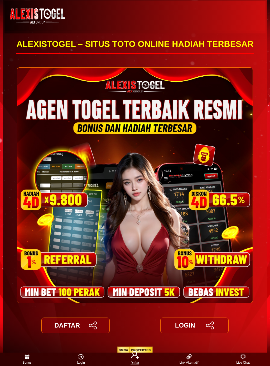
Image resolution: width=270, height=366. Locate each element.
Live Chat (243, 359)
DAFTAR (75, 325)
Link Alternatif (189, 359)
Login (81, 359)
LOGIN (194, 325)
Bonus (26, 359)
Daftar (135, 359)
